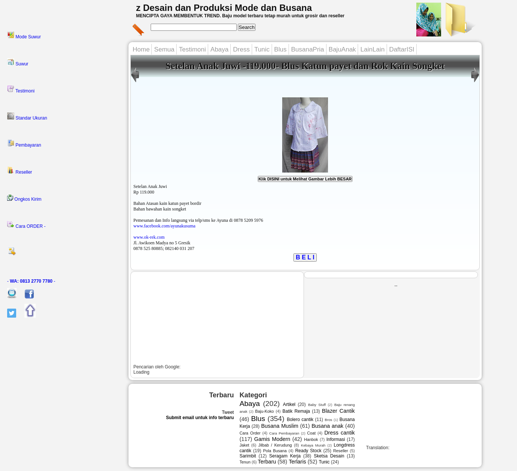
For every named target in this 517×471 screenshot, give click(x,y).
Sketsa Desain (329, 456)
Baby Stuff (317, 405)
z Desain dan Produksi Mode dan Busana (224, 8)
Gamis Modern (272, 439)
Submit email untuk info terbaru (200, 417)
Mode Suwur (24, 35)
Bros (328, 420)
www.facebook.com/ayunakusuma (164, 226)
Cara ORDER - (26, 225)
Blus (280, 49)
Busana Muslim (279, 426)
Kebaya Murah (313, 445)
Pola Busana (275, 450)
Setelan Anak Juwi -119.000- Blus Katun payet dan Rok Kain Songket (305, 66)
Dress (241, 49)
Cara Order (249, 433)
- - (31, 281)
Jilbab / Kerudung (275, 445)
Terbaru (267, 462)
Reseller (19, 171)
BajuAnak (342, 49)
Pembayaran (24, 143)
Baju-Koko (264, 411)
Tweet (228, 412)
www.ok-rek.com (149, 237)
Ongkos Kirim (24, 198)
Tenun (244, 462)
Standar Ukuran (27, 116)
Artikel (289, 404)
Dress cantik (339, 433)
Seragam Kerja (285, 456)
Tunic (262, 49)
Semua (164, 49)
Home (141, 49)
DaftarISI (401, 49)
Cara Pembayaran (284, 433)
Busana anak (327, 426)
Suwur (17, 62)
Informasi (336, 439)
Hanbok (311, 439)
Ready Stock (308, 450)
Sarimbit (247, 456)
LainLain (372, 49)
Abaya (219, 49)
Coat (311, 433)
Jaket (244, 445)
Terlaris (297, 462)
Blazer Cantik (338, 411)
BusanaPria (307, 49)
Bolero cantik (300, 419)
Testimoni (21, 89)
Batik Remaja (296, 411)
